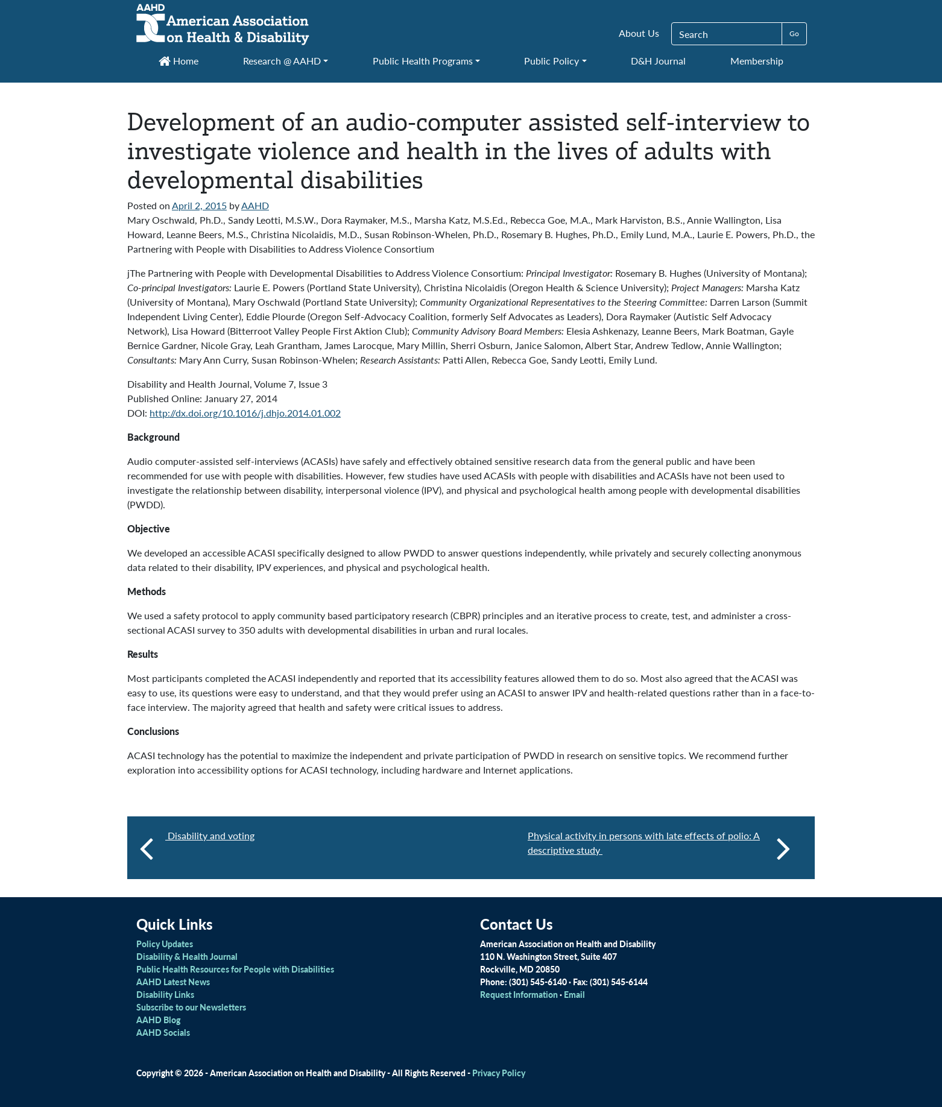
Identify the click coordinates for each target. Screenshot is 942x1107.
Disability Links (165, 994)
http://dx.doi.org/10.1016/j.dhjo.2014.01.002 (245, 413)
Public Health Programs (423, 61)
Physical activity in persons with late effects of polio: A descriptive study (659, 847)
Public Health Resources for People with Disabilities (235, 969)
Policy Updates (164, 944)
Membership (756, 61)
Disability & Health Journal (187, 956)
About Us (639, 33)
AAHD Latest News (173, 982)
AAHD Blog (158, 1020)
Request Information (519, 994)
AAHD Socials (163, 1032)
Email (574, 994)
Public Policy (551, 61)
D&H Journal (658, 61)
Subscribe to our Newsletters (191, 1007)
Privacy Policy (498, 1073)
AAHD (255, 205)
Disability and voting (209, 835)
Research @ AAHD (282, 61)
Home (178, 61)
